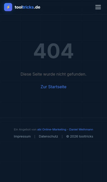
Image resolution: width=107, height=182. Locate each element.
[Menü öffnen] (98, 7)
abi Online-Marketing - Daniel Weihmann (65, 129)
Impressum (22, 136)
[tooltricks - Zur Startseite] (22, 7)
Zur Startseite (53, 86)
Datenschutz (48, 136)
